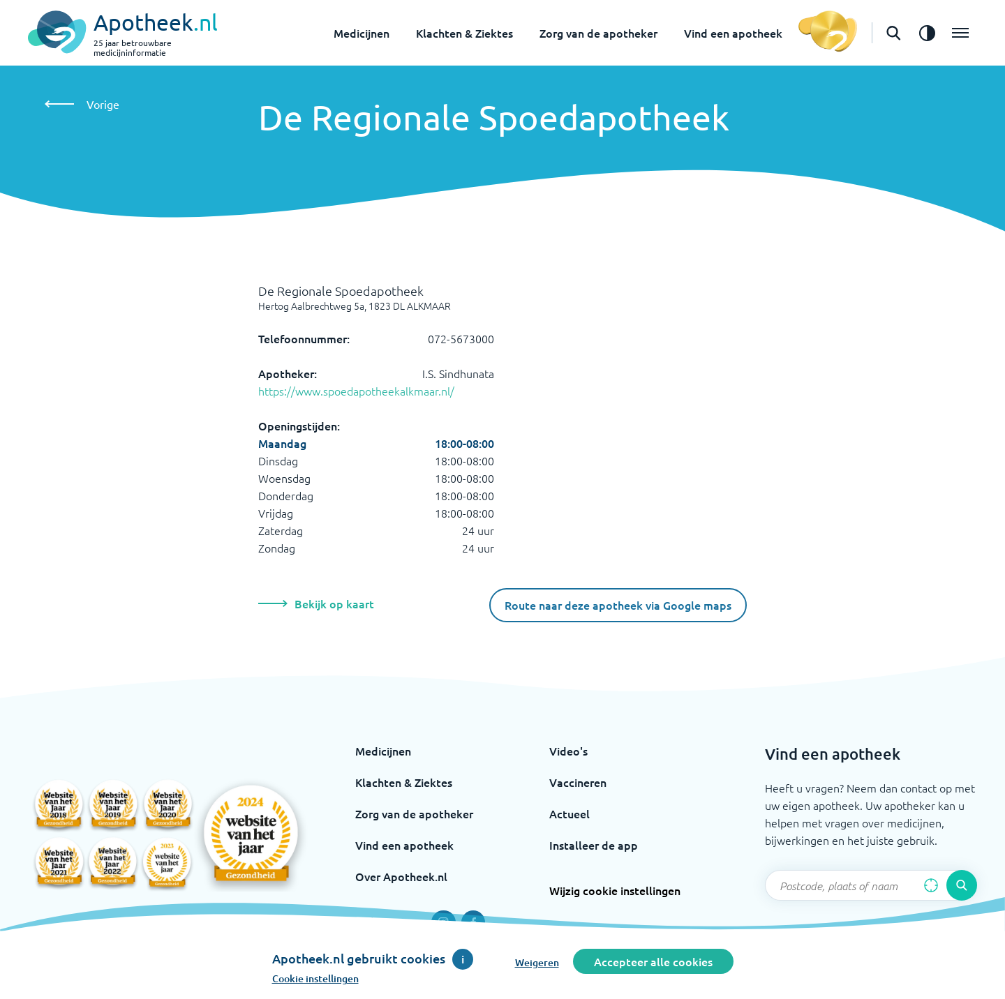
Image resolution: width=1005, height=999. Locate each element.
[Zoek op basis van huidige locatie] (931, 885)
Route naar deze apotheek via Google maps (618, 605)
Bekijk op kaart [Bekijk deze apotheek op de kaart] (316, 603)
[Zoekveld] (871, 885)
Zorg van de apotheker (598, 32)
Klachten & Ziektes (464, 32)
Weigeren (537, 962)
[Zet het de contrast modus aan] (927, 33)
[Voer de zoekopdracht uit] (961, 885)
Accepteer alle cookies (653, 961)
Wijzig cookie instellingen (614, 890)
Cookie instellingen (315, 978)
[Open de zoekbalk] (893, 33)
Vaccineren (577, 782)
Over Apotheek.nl (401, 876)
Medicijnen (361, 32)
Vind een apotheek (733, 32)
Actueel (569, 813)
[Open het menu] (960, 33)
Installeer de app (593, 844)
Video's (568, 750)
